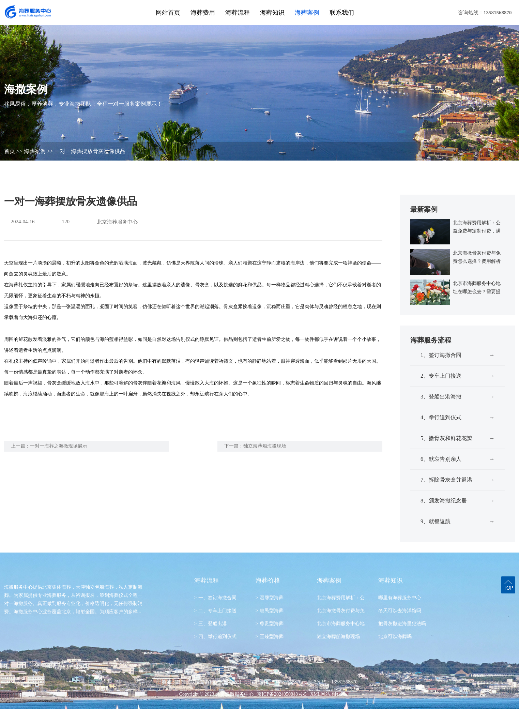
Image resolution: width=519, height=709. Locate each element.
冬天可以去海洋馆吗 (399, 610)
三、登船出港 (210, 623)
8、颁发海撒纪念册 (458, 501)
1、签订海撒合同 (458, 355)
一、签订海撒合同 (215, 597)
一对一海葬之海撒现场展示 (58, 446)
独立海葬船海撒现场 (264, 446)
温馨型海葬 (270, 597)
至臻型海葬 (270, 636)
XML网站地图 (325, 694)
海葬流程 (237, 12)
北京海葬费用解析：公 (341, 597)
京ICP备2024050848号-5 (281, 694)
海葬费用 (202, 12)
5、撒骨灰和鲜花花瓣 (458, 438)
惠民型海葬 (270, 610)
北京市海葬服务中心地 (341, 623)
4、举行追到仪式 (458, 417)
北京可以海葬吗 (395, 636)
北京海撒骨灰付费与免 (341, 610)
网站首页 (168, 12)
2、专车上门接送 (458, 376)
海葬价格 (268, 580)
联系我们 (342, 12)
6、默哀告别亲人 (458, 459)
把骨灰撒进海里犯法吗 (402, 623)
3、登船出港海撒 (458, 397)
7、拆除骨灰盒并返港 (458, 480)
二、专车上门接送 (215, 610)
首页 (9, 151)
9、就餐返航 (458, 521)
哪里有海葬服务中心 (399, 597)
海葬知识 (272, 12)
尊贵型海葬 (270, 623)
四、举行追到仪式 (215, 636)
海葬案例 (307, 12)
